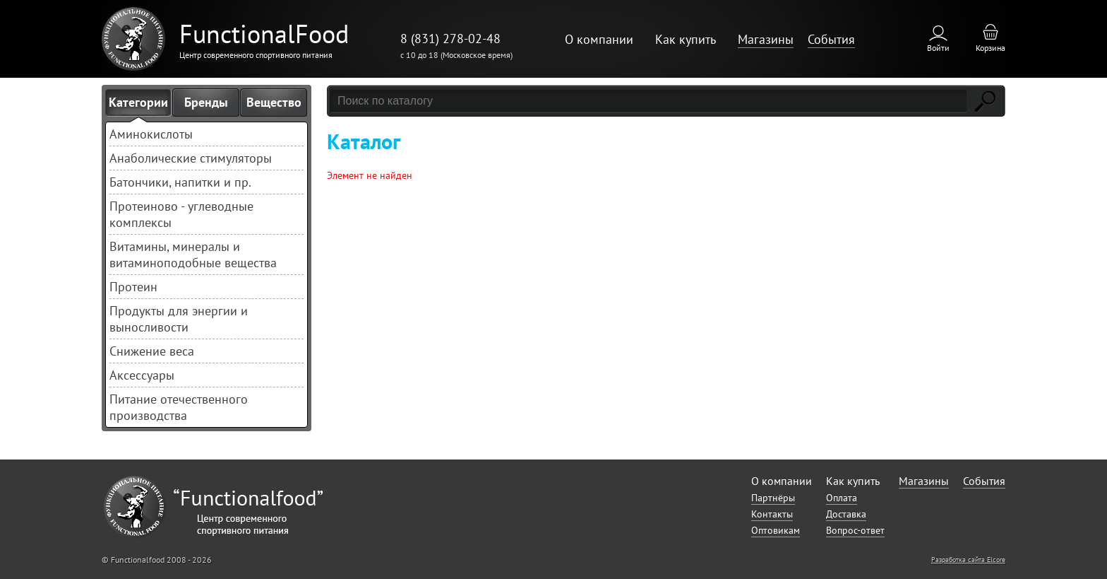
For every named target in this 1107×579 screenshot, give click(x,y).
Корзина (990, 47)
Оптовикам (775, 530)
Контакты (772, 514)
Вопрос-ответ (855, 530)
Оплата (841, 497)
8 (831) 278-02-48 (450, 38)
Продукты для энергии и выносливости (178, 319)
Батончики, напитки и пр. (180, 182)
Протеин (133, 287)
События (831, 39)
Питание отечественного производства (178, 407)
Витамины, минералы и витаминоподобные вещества (193, 254)
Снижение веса (151, 351)
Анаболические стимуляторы (190, 158)
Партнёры (773, 497)
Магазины (766, 39)
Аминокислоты (151, 134)
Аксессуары (141, 375)
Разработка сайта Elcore (968, 559)
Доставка (846, 514)
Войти (938, 47)
